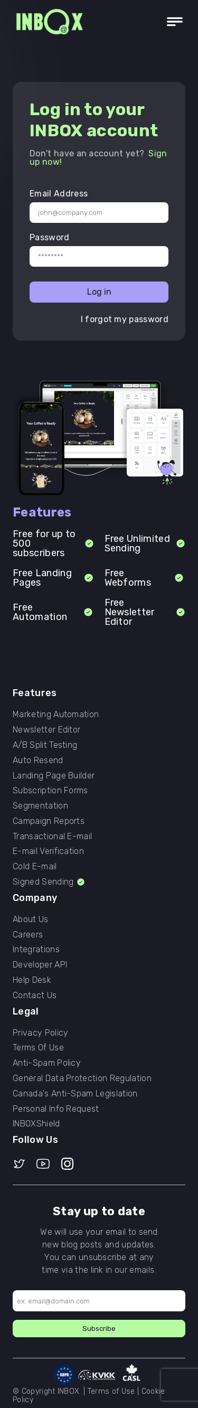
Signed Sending (49, 882)
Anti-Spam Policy (47, 1063)
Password (50, 237)
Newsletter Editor (46, 730)
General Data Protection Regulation (82, 1078)
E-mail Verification (48, 851)
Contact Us (34, 995)
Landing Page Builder (54, 776)
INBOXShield (36, 1124)
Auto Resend (38, 760)
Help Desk (32, 980)
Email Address (59, 194)
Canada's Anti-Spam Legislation (75, 1094)
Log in (99, 292)
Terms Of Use (38, 1048)
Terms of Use (111, 1391)
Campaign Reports (48, 821)
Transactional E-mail (52, 836)
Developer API (40, 965)
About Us (31, 919)
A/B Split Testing (45, 745)
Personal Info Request (56, 1109)
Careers (28, 935)
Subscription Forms (50, 790)
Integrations (36, 949)
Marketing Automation (56, 714)
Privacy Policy (40, 1033)
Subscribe (99, 1328)
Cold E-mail (35, 866)
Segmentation (40, 806)
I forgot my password (124, 319)
